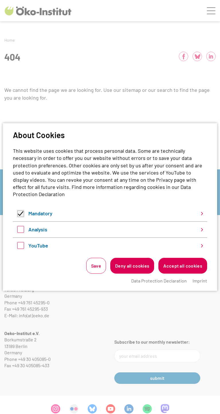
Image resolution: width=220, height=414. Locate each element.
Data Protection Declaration (159, 280)
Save (96, 265)
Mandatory (40, 213)
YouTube (38, 245)
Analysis (37, 229)
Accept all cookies (182, 265)
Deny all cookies (132, 265)
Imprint (199, 280)
